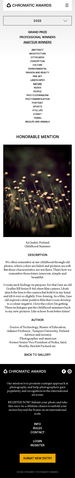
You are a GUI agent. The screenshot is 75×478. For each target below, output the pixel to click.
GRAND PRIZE (37, 32)
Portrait (37, 102)
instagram (69, 371)
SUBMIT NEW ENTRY (37, 458)
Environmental (37, 68)
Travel (38, 118)
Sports (37, 106)
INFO (37, 424)
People (37, 91)
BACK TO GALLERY (37, 354)
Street (37, 114)
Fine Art (37, 76)
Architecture (37, 53)
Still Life (37, 110)
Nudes (37, 87)
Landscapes (37, 80)
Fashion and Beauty (37, 72)
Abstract (38, 49)
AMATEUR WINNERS (37, 42)
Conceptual (37, 61)
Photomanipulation (37, 99)
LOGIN (37, 441)
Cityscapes (37, 57)
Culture (37, 65)
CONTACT (37, 432)
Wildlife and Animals (37, 121)
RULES (37, 428)
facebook (64, 371)
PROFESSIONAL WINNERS (38, 37)
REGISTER (37, 445)
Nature (37, 83)
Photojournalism (37, 95)
